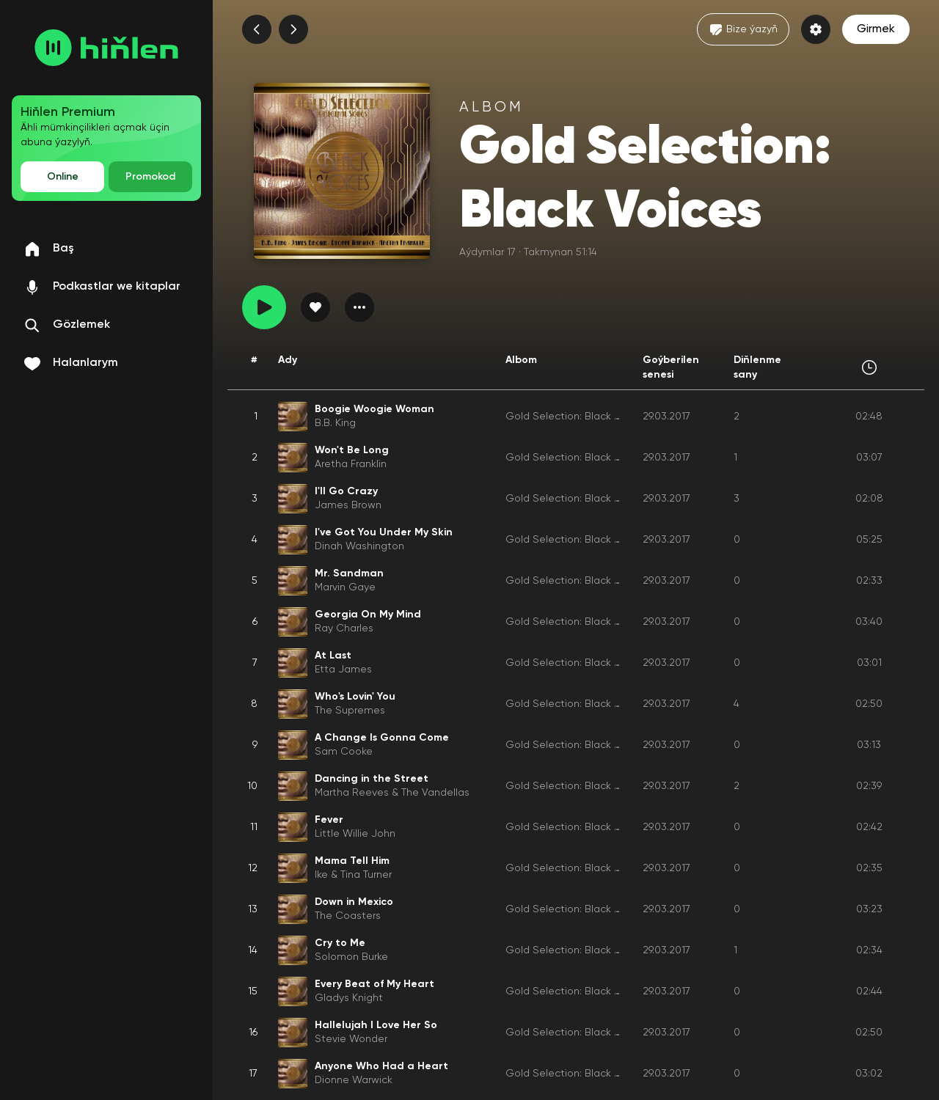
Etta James (343, 669)
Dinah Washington (359, 546)
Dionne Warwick (353, 1080)
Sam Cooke (344, 752)
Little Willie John (355, 834)
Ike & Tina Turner (353, 875)
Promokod (150, 177)
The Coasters (348, 916)
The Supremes (350, 710)
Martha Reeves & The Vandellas (392, 793)
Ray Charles (344, 628)
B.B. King (335, 423)
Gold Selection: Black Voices (575, 416)
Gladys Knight (349, 998)
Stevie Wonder (351, 1039)
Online (62, 177)
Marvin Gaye (345, 587)
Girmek (876, 29)
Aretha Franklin (351, 464)
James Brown (348, 505)
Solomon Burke (351, 957)
